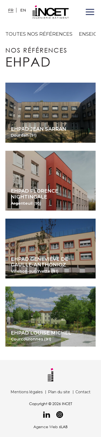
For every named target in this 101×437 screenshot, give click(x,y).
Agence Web (45, 426)
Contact (82, 392)
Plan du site (59, 392)
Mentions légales (27, 392)
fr (10, 10)
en (23, 10)
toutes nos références (38, 34)
